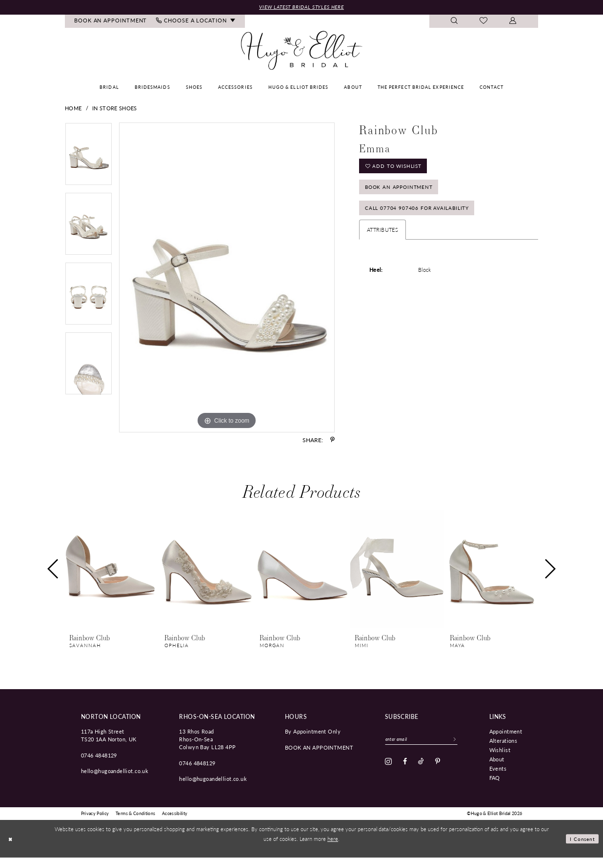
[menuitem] (111, 21)
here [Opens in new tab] (332, 839)
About (496, 759)
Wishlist (499, 750)
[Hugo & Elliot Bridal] (301, 51)
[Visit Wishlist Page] (484, 22)
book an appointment (319, 748)
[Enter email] (425, 740)
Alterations (503, 741)
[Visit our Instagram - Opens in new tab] (388, 763)
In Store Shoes (114, 108)
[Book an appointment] (111, 21)
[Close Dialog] (10, 839)
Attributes (382, 236)
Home (73, 108)
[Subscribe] (462, 740)
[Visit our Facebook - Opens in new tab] (405, 763)
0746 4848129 (99, 755)
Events (498, 769)
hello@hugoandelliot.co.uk (115, 772)
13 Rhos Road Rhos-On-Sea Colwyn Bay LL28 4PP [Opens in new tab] (207, 739)
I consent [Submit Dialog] (581, 839)
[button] (513, 21)
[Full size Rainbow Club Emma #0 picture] (227, 278)
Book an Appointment (401, 190)
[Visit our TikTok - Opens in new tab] (421, 763)
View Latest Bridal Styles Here (301, 7)
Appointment (506, 731)
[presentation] (112, 570)
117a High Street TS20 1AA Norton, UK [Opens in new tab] (109, 735)
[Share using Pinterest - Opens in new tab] (332, 441)
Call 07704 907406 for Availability (420, 214)
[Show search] (454, 21)
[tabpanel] (88, 158)
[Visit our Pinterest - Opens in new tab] (437, 763)
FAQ (494, 778)
